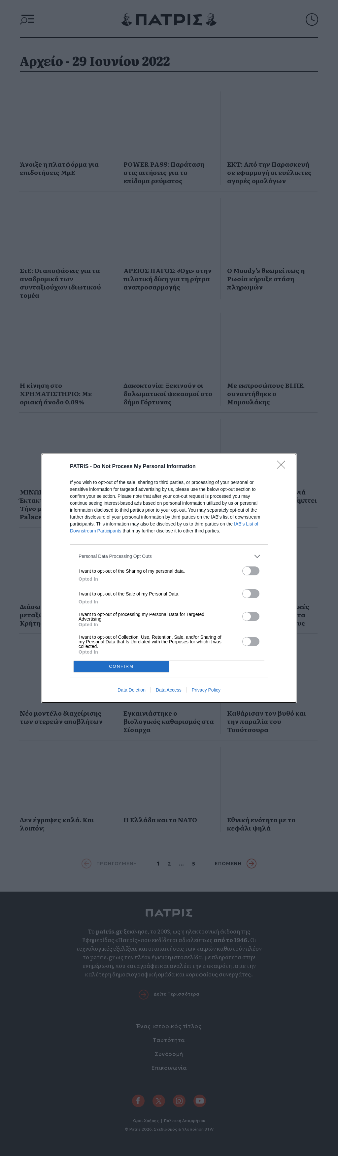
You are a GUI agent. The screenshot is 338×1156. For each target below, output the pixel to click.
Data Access (169, 690)
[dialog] (169, 578)
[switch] (250, 570)
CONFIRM (121, 665)
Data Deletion (132, 690)
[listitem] (169, 556)
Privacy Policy (206, 690)
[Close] (283, 466)
